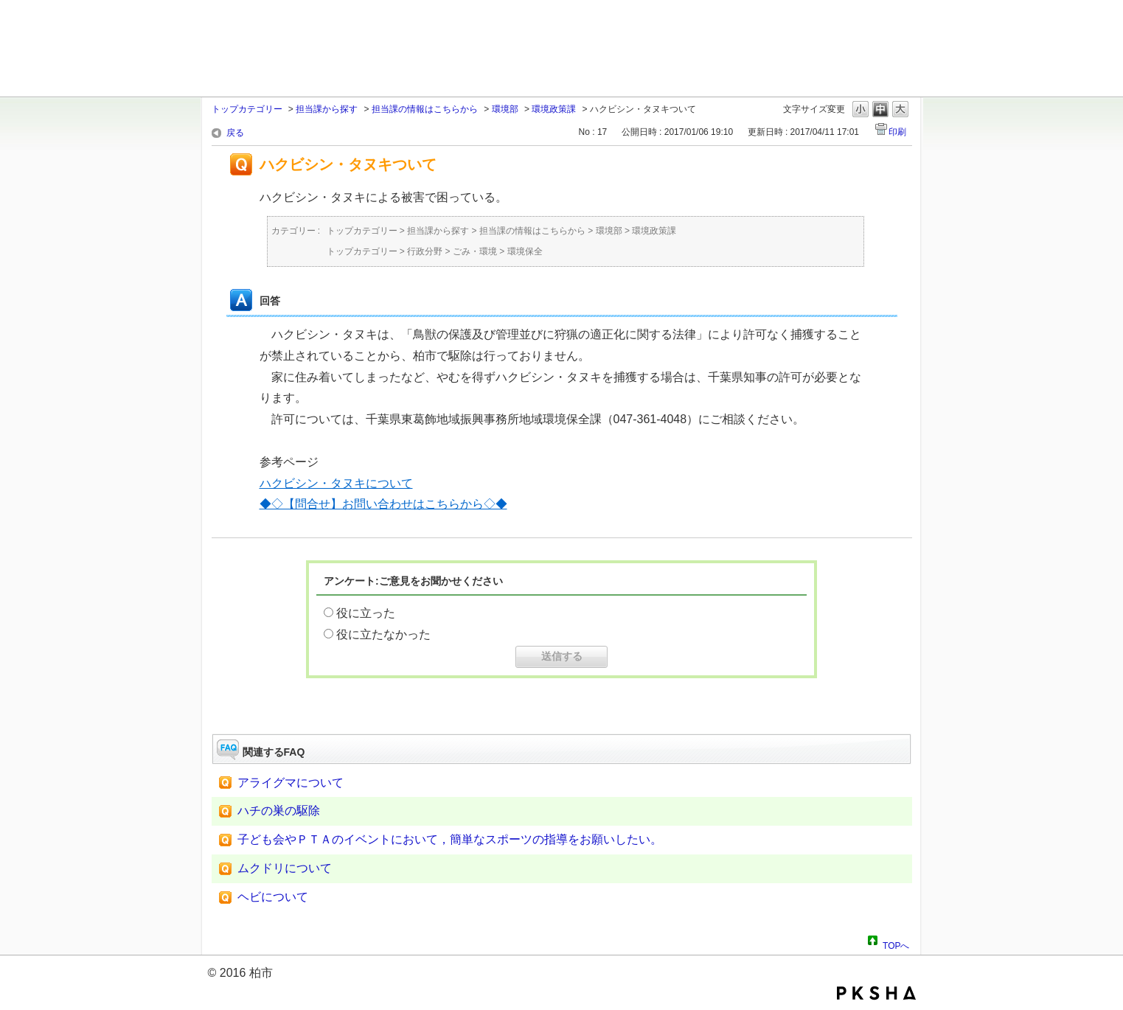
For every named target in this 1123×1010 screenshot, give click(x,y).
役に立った (365, 613)
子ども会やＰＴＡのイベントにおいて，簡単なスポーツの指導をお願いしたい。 (449, 839)
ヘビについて (272, 897)
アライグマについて (290, 782)
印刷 (897, 132)
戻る (235, 133)
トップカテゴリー (247, 109)
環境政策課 (554, 109)
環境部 (505, 109)
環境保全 (525, 251)
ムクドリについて (284, 868)
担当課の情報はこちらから (425, 109)
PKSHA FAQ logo (876, 993)
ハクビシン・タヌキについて (336, 483)
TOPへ (896, 944)
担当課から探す (327, 109)
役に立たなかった (383, 634)
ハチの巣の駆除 (278, 810)
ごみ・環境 (475, 251)
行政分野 (424, 251)
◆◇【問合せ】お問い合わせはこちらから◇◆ (383, 504)
